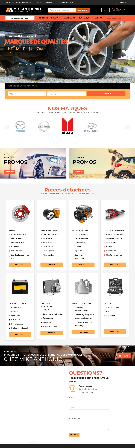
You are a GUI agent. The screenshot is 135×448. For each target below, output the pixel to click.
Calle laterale (80, 243)
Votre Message (89, 423)
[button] (7, 127)
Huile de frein (16, 251)
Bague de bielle (81, 234)
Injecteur (78, 251)
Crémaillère (111, 251)
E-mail (89, 410)
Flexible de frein (17, 243)
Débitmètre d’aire (50, 234)
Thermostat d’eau (50, 326)
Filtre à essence (49, 243)
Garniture (15, 247)
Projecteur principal (19, 328)
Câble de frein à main (20, 234)
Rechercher (83, 10)
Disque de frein (17, 238)
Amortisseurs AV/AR (114, 234)
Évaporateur (48, 318)
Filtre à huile (48, 247)
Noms (89, 400)
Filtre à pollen (48, 255)
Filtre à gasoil (48, 251)
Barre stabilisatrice (114, 238)
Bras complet (112, 243)
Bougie (46, 310)
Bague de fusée (81, 238)
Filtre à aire (47, 238)
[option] (20, 126)
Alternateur (16, 307)
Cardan (109, 247)
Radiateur (47, 322)
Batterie (14, 311)
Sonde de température (52, 314)
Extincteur (110, 316)
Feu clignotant (17, 324)
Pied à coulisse (112, 307)
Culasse (78, 247)
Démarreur (15, 316)
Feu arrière (15, 320)
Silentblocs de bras (114, 255)
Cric (108, 311)
